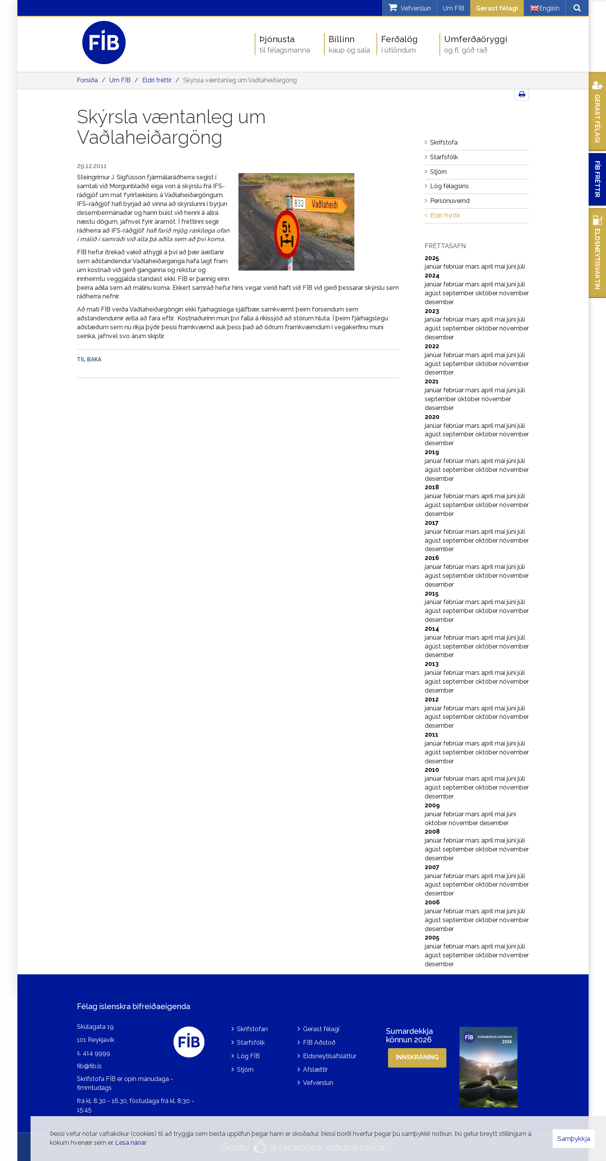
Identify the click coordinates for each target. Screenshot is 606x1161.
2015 (432, 593)
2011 (431, 734)
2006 (432, 902)
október (487, 293)
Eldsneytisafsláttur (329, 1056)
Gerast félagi (497, 8)
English (545, 8)
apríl (488, 266)
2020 (432, 416)
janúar (434, 266)
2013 (432, 663)
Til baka (89, 359)
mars (473, 266)
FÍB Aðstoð (319, 1042)
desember (439, 302)
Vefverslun (318, 1082)
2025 (432, 258)
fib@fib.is (89, 1066)
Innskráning (417, 1057)
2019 (432, 452)
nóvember (514, 293)
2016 (432, 558)
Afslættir (315, 1069)
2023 (432, 311)
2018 (432, 487)
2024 (432, 275)
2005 (432, 937)
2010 (432, 769)
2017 (432, 522)
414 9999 (96, 1053)
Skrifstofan (252, 1029)
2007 (432, 867)
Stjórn (245, 1069)
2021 (432, 381)
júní (512, 266)
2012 (432, 699)
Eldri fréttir (157, 80)
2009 (432, 805)
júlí (521, 266)
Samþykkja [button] (573, 1138)
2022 (432, 346)
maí (501, 266)
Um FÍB (453, 8)
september (459, 293)
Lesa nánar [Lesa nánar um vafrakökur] (130, 1142)
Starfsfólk (251, 1042)
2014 (432, 628)
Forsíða (87, 80)
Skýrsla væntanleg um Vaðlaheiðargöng (240, 80)
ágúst (434, 293)
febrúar (454, 266)
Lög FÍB (248, 1056)
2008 (432, 831)
